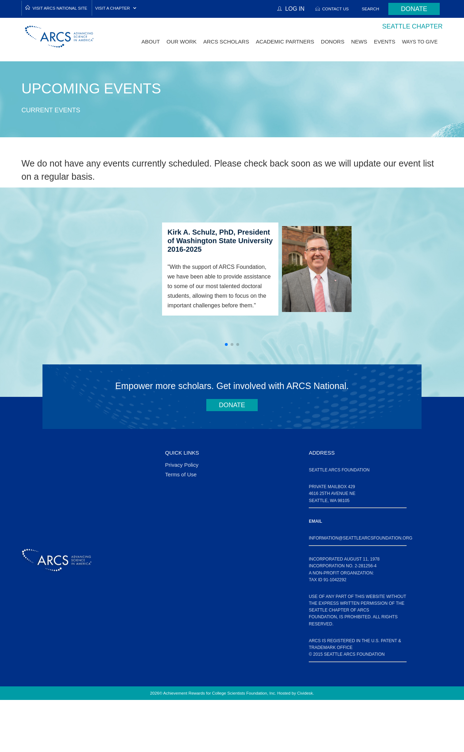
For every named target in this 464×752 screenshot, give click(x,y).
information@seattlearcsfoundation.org (360, 538)
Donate (414, 8)
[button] (226, 344)
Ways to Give (420, 42)
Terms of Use (181, 474)
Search (370, 8)
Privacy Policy (181, 465)
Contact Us (335, 8)
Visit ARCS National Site (59, 8)
